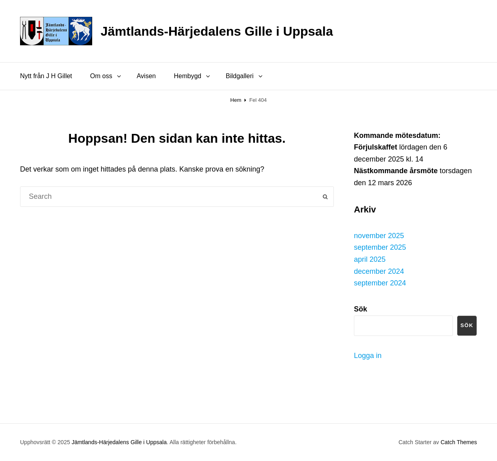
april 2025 (370, 259)
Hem (235, 100)
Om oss (106, 76)
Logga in (368, 356)
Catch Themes (458, 442)
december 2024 (379, 271)
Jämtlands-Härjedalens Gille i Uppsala (217, 31)
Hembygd (192, 76)
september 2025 (380, 247)
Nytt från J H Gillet (46, 76)
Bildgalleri (244, 76)
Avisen (146, 76)
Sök (467, 325)
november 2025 (379, 236)
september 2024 (380, 283)
